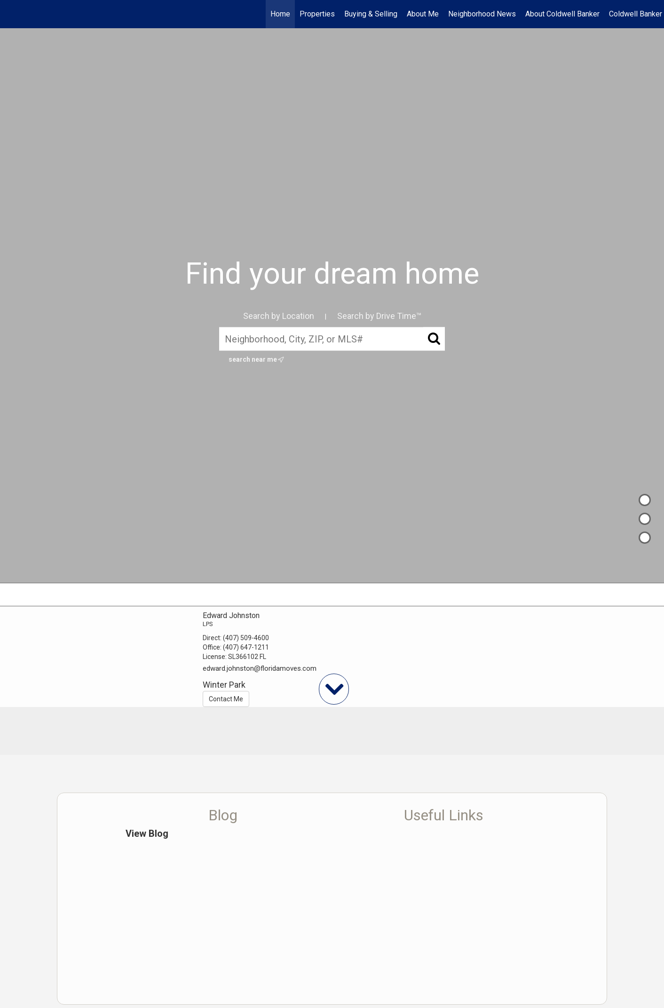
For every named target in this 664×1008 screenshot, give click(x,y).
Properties (317, 13)
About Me (423, 13)
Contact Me (226, 699)
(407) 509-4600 (246, 638)
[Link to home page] (12, 14)
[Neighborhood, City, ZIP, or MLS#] (332, 339)
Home (280, 13)
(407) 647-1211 (246, 647)
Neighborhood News (482, 13)
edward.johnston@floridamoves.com (259, 668)
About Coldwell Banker (562, 13)
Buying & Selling (370, 13)
